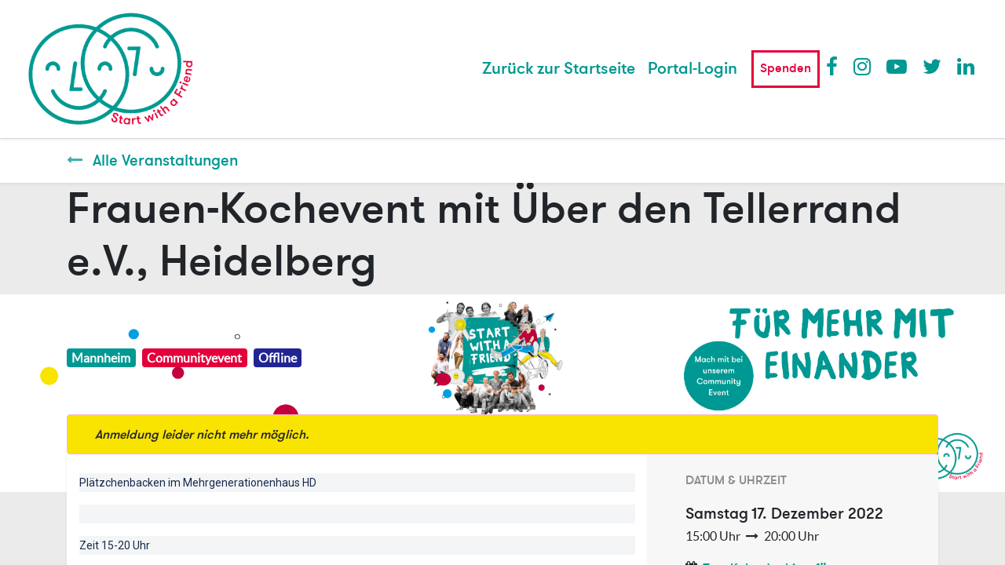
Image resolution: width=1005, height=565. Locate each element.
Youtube (896, 66)
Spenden (785, 68)
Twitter (932, 66)
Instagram (863, 66)
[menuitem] (558, 69)
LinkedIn (966, 66)
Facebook (835, 66)
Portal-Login (692, 68)
